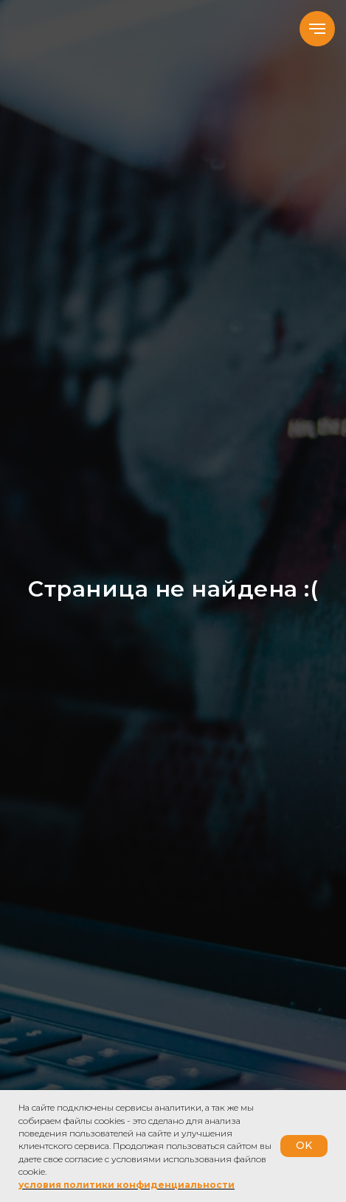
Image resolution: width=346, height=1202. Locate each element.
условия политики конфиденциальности (126, 1184)
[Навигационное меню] (317, 29)
